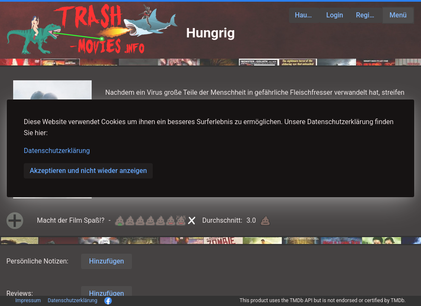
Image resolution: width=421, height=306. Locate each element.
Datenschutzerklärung (57, 151)
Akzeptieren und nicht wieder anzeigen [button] (88, 171)
